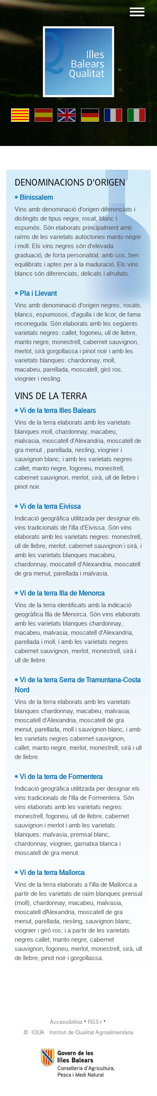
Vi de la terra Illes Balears (58, 411)
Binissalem (36, 197)
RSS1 (95, 1022)
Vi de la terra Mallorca (52, 873)
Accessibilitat (66, 1022)
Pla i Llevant (38, 293)
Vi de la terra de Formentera (61, 777)
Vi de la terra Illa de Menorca (62, 593)
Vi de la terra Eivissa (50, 506)
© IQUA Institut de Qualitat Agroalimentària (78, 1032)
